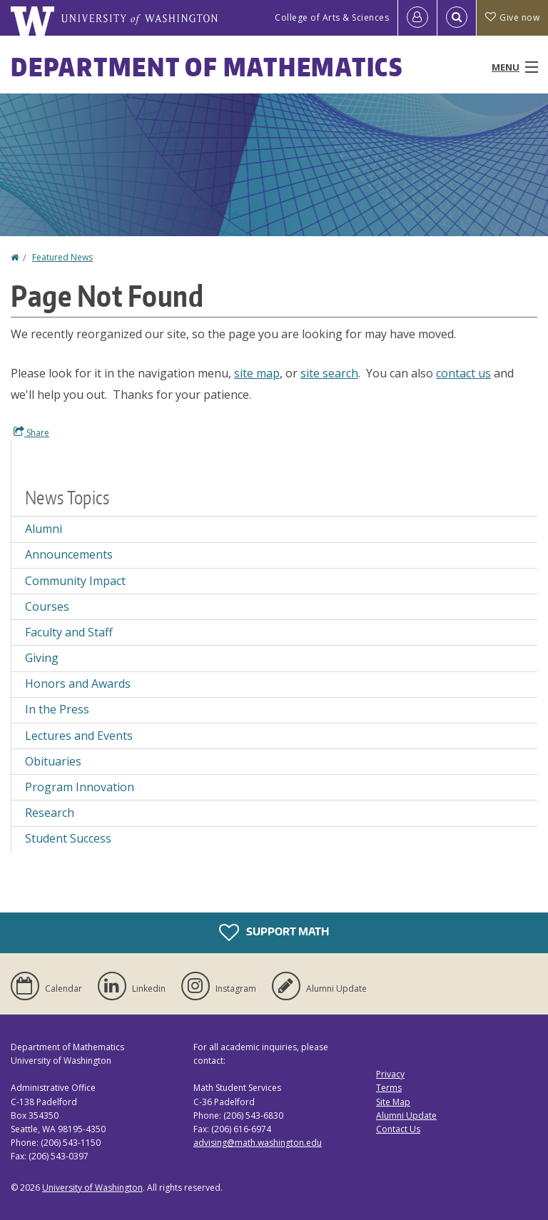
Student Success (68, 838)
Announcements (69, 554)
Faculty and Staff (69, 632)
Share (31, 432)
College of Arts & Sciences (332, 17)
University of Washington (92, 1187)
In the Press (57, 709)
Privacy (390, 1074)
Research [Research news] (49, 812)
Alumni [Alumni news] (43, 529)
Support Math (274, 932)
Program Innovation (79, 787)
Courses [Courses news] (47, 606)
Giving (42, 658)
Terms (389, 1088)
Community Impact (75, 581)
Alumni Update (406, 1115)
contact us (463, 373)
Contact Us (398, 1129)
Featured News (62, 257)
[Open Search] (456, 18)
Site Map (393, 1102)
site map (257, 373)
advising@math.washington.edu (257, 1143)
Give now (512, 17)
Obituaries (53, 761)
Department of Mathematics (207, 66)
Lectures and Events (79, 735)
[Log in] (417, 18)
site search (329, 373)
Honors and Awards (78, 683)
